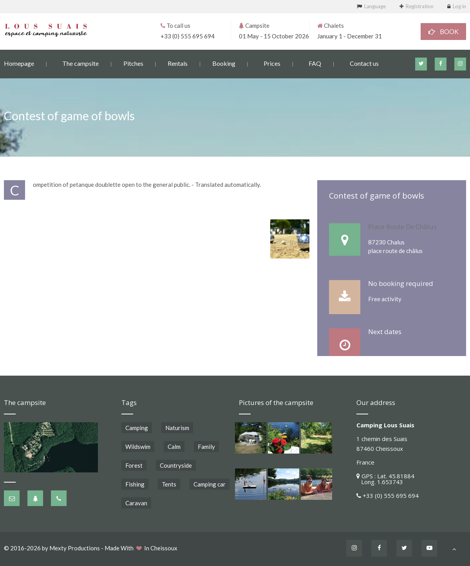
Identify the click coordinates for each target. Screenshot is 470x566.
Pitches (133, 63)
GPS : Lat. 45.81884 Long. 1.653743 (385, 479)
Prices (272, 63)
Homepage (19, 63)
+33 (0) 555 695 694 (188, 35)
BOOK (443, 31)
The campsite (80, 63)
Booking (223, 63)
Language (375, 6)
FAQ (315, 63)
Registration (420, 6)
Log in (459, 6)
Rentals (178, 63)
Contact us (364, 63)
